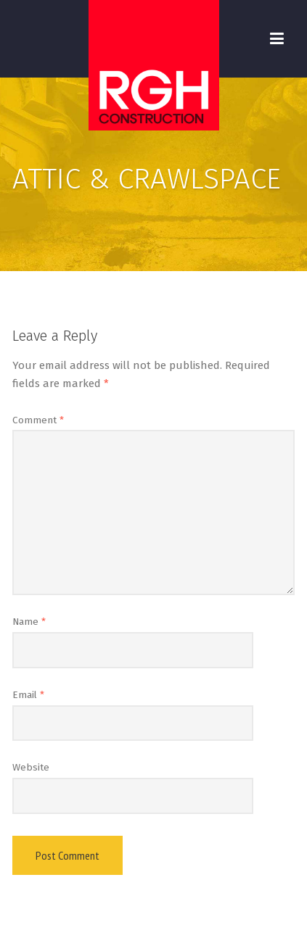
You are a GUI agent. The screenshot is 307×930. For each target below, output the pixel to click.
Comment (38, 420)
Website (30, 767)
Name (29, 621)
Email (28, 695)
